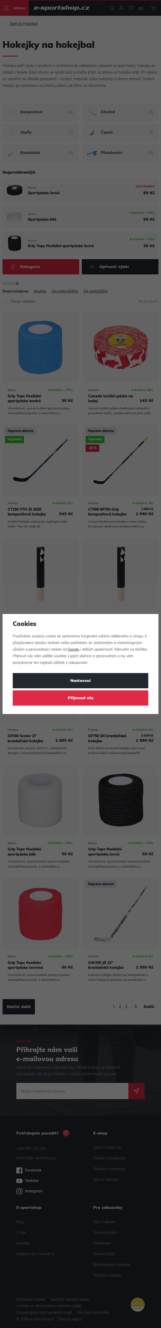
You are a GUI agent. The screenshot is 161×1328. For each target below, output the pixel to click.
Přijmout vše (80, 698)
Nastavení (80, 681)
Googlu (73, 650)
